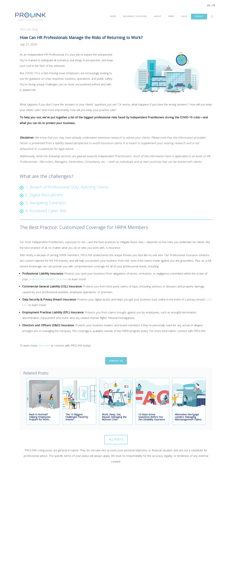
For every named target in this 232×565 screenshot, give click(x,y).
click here (44, 346)
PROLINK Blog (29, 29)
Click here (62, 279)
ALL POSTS (116, 439)
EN (208, 6)
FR (214, 6)
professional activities (42, 279)
